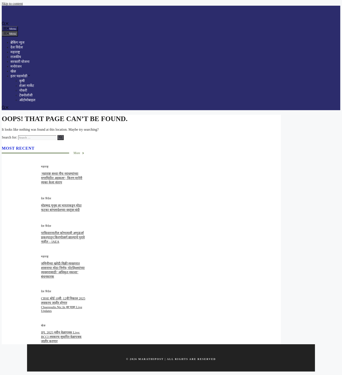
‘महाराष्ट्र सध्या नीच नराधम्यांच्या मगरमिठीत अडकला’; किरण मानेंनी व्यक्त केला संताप (61, 178)
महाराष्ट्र (15, 52)
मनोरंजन (16, 66)
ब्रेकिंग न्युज (17, 42)
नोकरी (23, 90)
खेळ (13, 71)
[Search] (60, 137)
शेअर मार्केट (26, 85)
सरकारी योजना (19, 61)
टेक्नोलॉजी (25, 95)
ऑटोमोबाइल (27, 100)
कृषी (22, 81)
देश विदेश (16, 47)
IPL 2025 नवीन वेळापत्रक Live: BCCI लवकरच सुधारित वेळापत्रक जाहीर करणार (61, 337)
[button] (5, 24)
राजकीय (15, 57)
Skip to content (12, 3)
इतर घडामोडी (20, 76)
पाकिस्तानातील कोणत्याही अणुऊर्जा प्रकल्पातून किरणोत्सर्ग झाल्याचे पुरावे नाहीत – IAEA (63, 237)
